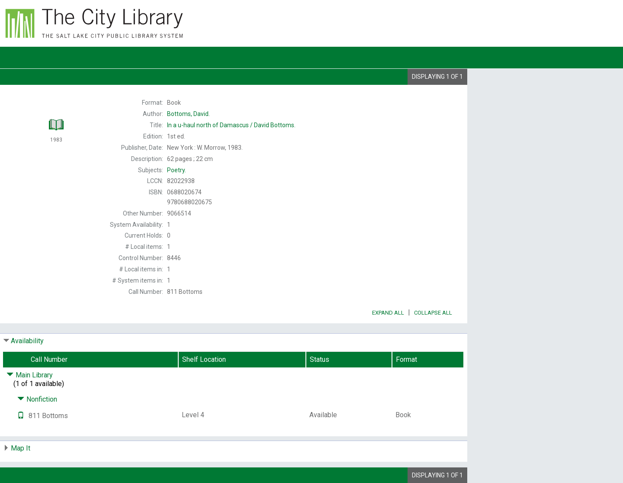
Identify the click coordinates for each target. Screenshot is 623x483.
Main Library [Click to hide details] (29, 375)
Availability (27, 341)
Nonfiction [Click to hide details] (37, 399)
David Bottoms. (231, 125)
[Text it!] (20, 416)
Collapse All (433, 312)
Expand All (388, 312)
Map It (20, 448)
